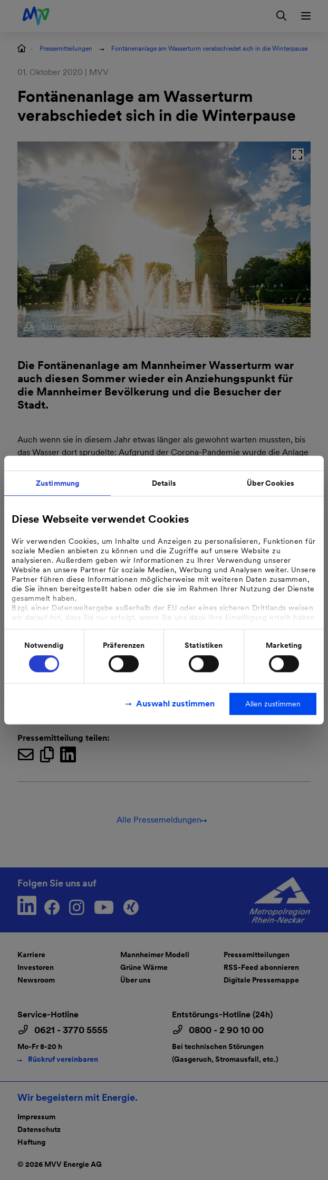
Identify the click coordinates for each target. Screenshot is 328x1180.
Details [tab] (164, 483)
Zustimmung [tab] (57, 483)
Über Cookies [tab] (270, 483)
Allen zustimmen (273, 704)
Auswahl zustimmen (175, 703)
